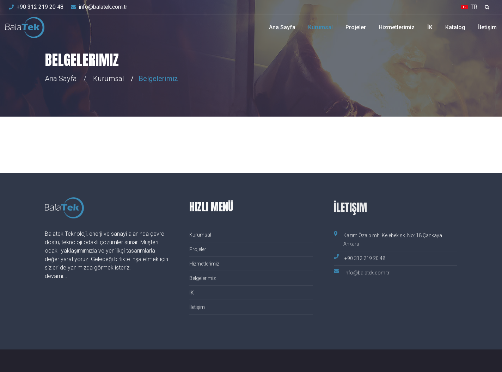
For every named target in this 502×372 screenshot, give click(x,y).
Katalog (455, 27)
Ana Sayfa (282, 27)
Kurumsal (320, 27)
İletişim (487, 27)
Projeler (355, 27)
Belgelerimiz (202, 278)
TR (469, 7)
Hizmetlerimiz (397, 27)
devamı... (56, 276)
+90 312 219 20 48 (36, 7)
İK (430, 27)
